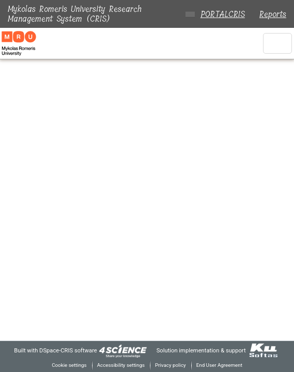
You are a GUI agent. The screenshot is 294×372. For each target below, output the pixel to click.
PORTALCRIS (220, 14)
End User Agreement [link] (221, 365)
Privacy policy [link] (170, 365)
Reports (272, 14)
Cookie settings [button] (65, 365)
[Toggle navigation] (277, 43)
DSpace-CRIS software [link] (64, 350)
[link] (120, 350)
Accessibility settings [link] (119, 365)
